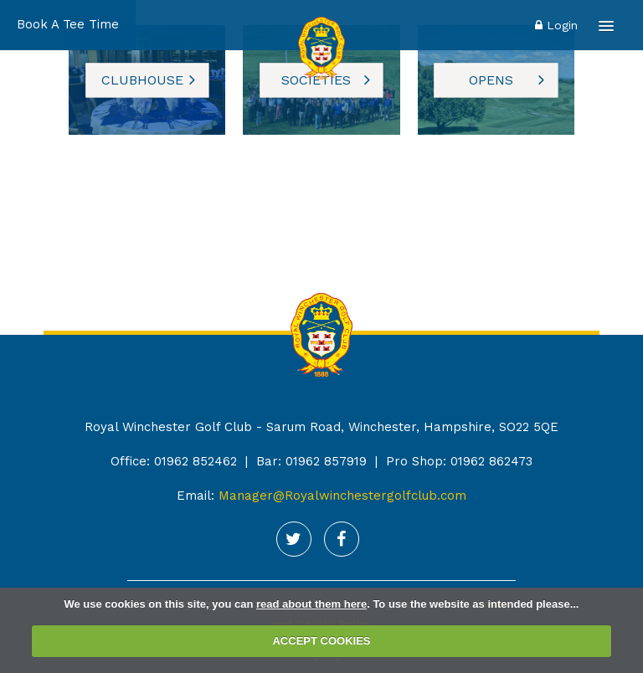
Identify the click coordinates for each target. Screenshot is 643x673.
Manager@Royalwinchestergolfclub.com (342, 495)
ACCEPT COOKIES (321, 640)
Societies (316, 80)
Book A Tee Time (68, 24)
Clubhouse (142, 80)
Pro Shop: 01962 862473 (459, 461)
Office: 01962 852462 (174, 461)
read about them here (311, 604)
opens (491, 80)
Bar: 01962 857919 (311, 461)
